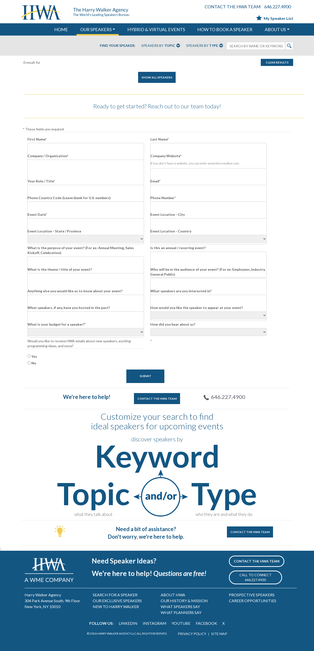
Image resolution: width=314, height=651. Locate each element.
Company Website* (165, 156)
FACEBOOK (206, 623)
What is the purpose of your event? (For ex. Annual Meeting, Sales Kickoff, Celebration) (80, 250)
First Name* (37, 139)
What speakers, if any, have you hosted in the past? (68, 308)
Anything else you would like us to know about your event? (74, 291)
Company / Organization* (47, 156)
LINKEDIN (128, 623)
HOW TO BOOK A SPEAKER (224, 29)
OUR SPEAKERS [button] (96, 29)
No (33, 363)
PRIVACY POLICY (192, 634)
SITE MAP (219, 634)
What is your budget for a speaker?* (56, 324)
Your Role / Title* (41, 181)
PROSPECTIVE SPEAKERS (252, 594)
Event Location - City (167, 214)
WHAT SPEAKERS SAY (180, 606)
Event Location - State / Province (54, 231)
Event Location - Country (170, 231)
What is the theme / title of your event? (59, 269)
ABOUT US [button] (275, 29)
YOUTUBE (180, 623)
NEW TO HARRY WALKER (116, 606)
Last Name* (159, 139)
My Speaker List (274, 18)
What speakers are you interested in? (180, 291)
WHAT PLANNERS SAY (181, 612)
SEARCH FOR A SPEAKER (115, 594)
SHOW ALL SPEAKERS (157, 77)
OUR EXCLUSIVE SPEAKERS (117, 600)
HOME (61, 29)
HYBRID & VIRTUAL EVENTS (156, 29)
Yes (34, 356)
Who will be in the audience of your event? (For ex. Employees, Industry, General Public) (207, 271)
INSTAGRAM (154, 623)
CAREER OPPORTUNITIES (252, 600)
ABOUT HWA (173, 594)
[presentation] (187, 354)
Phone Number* (163, 198)
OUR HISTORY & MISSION (184, 600)
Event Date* (37, 214)
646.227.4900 (277, 6)
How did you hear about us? (172, 324)
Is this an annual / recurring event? (178, 248)
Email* (155, 181)
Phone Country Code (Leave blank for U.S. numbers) (69, 198)
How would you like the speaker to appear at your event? (196, 308)
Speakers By (160, 45)
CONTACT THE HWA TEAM (233, 6)
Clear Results (277, 62)
